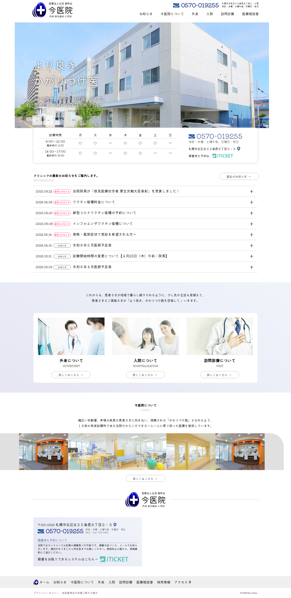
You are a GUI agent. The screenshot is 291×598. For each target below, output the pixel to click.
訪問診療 (227, 13)
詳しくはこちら (72, 375)
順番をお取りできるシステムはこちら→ (68, 559)
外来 (195, 13)
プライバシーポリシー (46, 593)
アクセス (181, 582)
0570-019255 (200, 5)
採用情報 (163, 582)
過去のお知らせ (240, 176)
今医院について (172, 13)
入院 (209, 13)
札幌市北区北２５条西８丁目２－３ (239, 3)
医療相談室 (250, 13)
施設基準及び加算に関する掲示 (80, 593)
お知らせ (146, 13)
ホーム (44, 582)
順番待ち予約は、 (200, 156)
